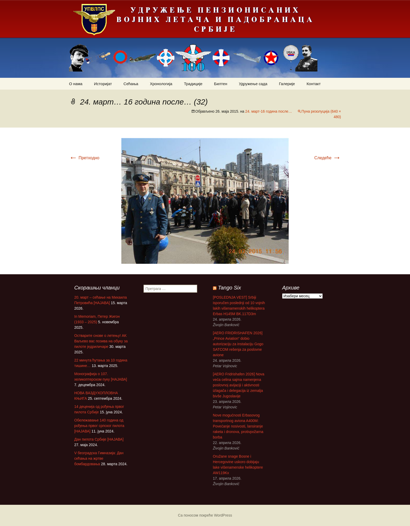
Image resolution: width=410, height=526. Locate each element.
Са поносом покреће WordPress (205, 515)
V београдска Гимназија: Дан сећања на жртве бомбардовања (98, 458)
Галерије (287, 83)
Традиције (193, 83)
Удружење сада (253, 83)
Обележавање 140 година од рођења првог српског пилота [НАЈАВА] (99, 425)
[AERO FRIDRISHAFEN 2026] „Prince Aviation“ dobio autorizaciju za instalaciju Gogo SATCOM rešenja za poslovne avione (238, 344)
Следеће (327, 158)
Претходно (84, 158)
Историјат (103, 83)
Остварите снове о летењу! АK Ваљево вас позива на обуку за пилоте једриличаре (101, 341)
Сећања (130, 83)
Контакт (313, 83)
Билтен (220, 83)
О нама (75, 83)
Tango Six (229, 288)
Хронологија (161, 83)
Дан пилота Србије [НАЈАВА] (98, 439)
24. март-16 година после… (268, 111)
